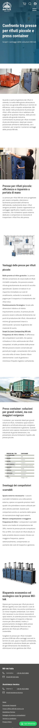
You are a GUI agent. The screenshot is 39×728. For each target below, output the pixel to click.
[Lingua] (35, 3)
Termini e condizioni (9, 718)
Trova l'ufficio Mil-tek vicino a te (13, 709)
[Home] (6, 7)
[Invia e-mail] (19, 677)
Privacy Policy (7, 722)
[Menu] (34, 9)
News (4, 702)
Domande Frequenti (9, 705)
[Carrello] (24, 3)
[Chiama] (19, 673)
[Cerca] (30, 3)
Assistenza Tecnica (8, 712)
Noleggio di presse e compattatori (13, 715)
